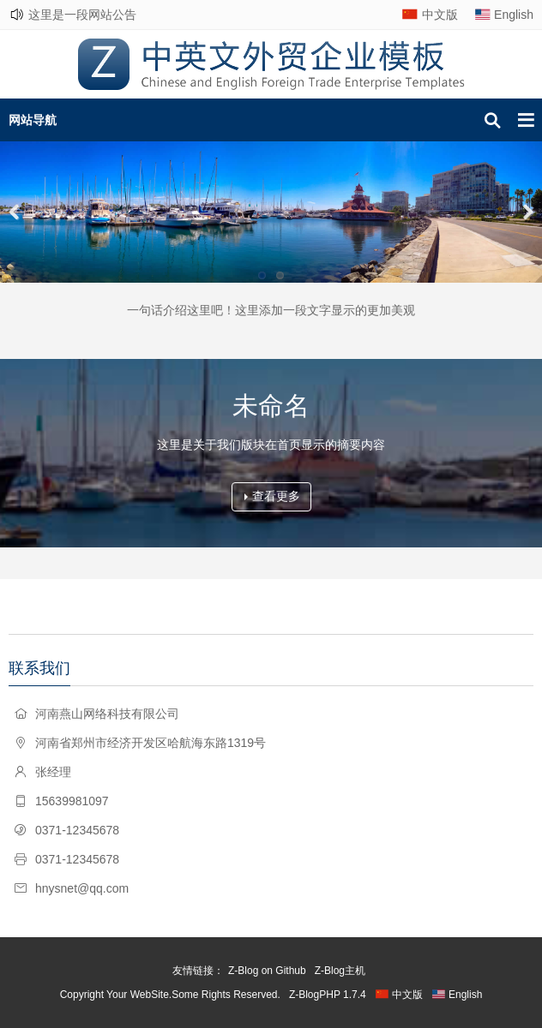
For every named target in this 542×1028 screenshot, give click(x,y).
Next (524, 211)
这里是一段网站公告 (82, 14)
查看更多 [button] (272, 496)
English (513, 14)
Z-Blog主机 (340, 971)
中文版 (440, 14)
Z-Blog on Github (267, 971)
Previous (17, 211)
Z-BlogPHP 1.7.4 (327, 995)
